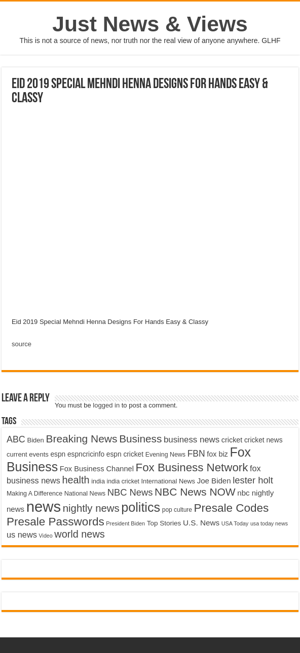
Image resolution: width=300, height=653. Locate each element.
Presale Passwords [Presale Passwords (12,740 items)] (55, 521)
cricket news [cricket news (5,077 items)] (263, 440)
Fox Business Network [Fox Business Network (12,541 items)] (192, 467)
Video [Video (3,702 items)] (46, 536)
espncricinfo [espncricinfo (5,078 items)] (85, 454)
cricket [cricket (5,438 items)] (232, 440)
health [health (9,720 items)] (75, 479)
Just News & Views (150, 24)
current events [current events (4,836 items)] (28, 454)
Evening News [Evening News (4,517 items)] (165, 454)
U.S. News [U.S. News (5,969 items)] (201, 522)
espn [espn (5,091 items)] (57, 454)
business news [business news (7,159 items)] (191, 439)
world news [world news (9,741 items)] (79, 534)
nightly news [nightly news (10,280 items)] (91, 508)
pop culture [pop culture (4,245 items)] (177, 509)
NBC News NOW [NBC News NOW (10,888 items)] (195, 492)
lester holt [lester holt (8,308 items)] (253, 480)
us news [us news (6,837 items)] (22, 534)
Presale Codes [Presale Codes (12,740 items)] (231, 508)
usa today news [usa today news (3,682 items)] (269, 523)
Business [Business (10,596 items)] (140, 438)
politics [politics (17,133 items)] (140, 507)
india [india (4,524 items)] (98, 481)
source (21, 344)
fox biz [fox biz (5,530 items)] (217, 454)
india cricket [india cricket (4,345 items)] (123, 481)
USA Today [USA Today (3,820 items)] (235, 523)
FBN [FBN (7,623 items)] (196, 453)
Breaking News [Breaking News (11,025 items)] (81, 438)
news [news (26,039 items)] (43, 506)
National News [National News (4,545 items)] (84, 493)
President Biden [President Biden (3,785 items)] (125, 523)
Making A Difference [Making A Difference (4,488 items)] (34, 493)
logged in (106, 405)
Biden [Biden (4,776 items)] (35, 440)
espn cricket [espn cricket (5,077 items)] (124, 454)
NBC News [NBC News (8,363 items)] (130, 492)
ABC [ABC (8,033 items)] (16, 439)
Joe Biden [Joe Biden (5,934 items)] (214, 480)
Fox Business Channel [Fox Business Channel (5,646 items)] (97, 469)
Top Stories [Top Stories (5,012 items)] (164, 523)
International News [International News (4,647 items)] (168, 481)
